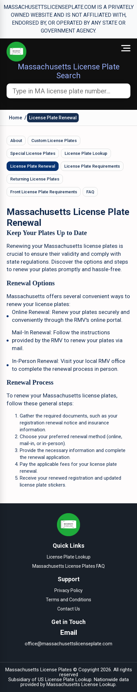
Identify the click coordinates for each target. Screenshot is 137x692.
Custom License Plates (54, 140)
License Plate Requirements (92, 166)
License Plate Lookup (86, 153)
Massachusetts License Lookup (81, 684)
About (16, 140)
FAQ (90, 191)
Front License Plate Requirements (43, 191)
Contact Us (68, 608)
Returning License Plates (34, 179)
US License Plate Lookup (65, 679)
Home (15, 117)
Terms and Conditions (68, 599)
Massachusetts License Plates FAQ (68, 566)
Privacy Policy (68, 590)
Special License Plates (32, 153)
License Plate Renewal (53, 117)
